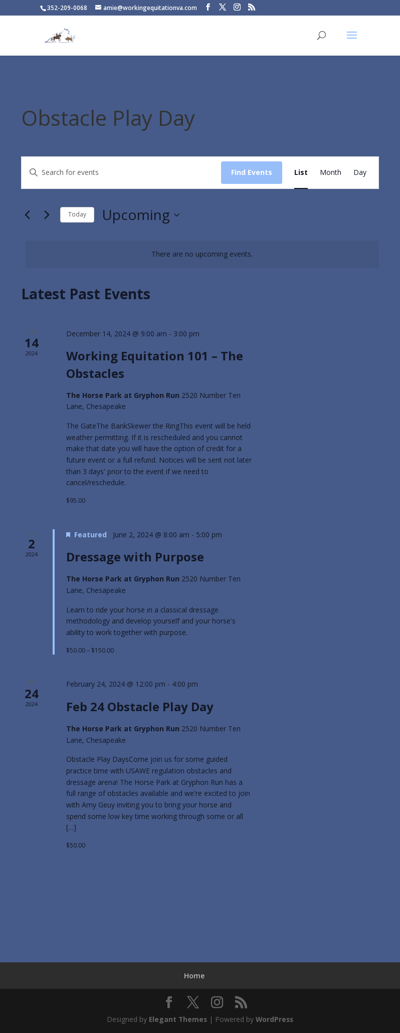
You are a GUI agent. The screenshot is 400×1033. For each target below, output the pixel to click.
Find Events (251, 172)
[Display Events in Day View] (359, 172)
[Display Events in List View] (301, 172)
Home (194, 975)
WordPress (275, 1019)
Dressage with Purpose (135, 556)
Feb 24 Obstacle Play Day (140, 706)
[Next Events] (47, 215)
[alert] (202, 254)
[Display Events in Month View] (330, 172)
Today (77, 214)
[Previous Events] (27, 215)
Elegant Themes (177, 1019)
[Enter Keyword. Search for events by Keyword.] (121, 172)
